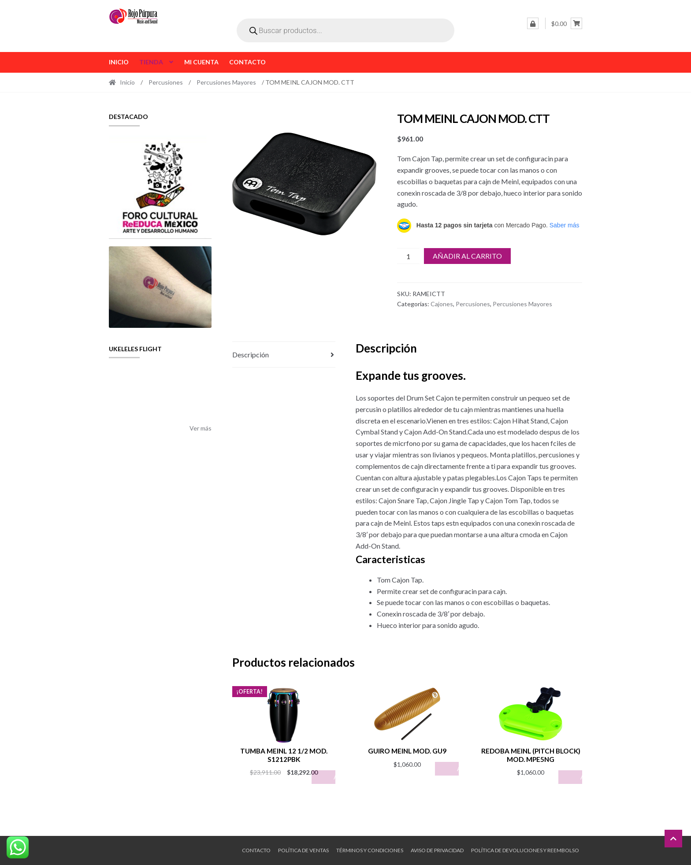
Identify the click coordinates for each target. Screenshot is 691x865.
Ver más (200, 428)
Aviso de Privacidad (437, 850)
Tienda (151, 62)
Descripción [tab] (250, 354)
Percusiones (166, 82)
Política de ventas (303, 850)
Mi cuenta (201, 62)
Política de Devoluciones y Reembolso (525, 850)
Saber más (565, 225)
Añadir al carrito (467, 256)
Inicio (119, 62)
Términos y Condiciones (369, 850)
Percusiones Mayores (226, 82)
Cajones (442, 304)
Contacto (247, 62)
